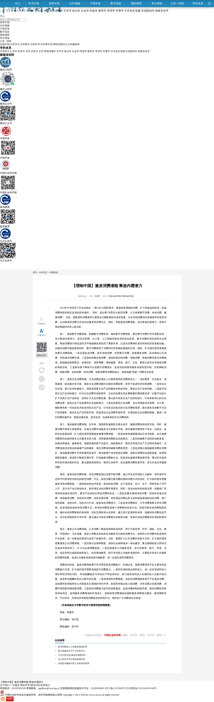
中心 (17, 3)
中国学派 (95, 3)
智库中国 (54, 3)
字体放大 (41, 324)
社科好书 (35, 44)
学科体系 (199, 3)
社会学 (75, 51)
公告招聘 (177, 3)
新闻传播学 (50, 51)
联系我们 (45, 685)
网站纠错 (35, 685)
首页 (35, 272)
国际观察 (136, 3)
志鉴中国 (5, 44)
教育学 (91, 51)
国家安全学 (144, 51)
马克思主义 (6, 51)
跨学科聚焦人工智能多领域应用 (72, 647)
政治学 (67, 51)
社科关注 (15, 44)
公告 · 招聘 (5, 41)
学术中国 (33, 3)
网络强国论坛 (60, 44)
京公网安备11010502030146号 (140, 688)
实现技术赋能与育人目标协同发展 (73, 663)
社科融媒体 (74, 44)
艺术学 (60, 51)
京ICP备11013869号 (115, 688)
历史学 (34, 51)
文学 (41, 51)
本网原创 (54, 272)
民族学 (83, 51)
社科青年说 (46, 44)
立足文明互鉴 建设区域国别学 (72, 655)
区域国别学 (131, 51)
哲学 (14, 51)
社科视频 (74, 3)
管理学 (98, 51)
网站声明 (25, 685)
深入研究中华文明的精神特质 (71, 659)
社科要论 (25, 44)
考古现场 (156, 3)
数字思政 (115, 3)
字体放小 (41, 335)
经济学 (21, 51)
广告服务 (15, 685)
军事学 (106, 51)
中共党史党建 (118, 51)
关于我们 (5, 685)
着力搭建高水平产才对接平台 (71, 651)
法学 (28, 51)
